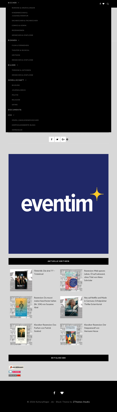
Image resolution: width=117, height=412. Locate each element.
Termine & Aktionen (21, 70)
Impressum (17, 130)
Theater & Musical (20, 50)
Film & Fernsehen (20, 45)
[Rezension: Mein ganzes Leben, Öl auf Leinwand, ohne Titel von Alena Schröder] (71, 280)
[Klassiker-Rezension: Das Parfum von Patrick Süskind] (21, 334)
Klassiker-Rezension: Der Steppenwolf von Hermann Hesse (95, 328)
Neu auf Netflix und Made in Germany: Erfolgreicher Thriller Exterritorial (95, 300)
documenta (14, 110)
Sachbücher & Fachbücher (25, 20)
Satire (15, 105)
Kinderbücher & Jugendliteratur (20, 14)
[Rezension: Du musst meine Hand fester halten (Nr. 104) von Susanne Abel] (21, 307)
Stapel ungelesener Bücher (25, 120)
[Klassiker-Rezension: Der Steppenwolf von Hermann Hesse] (71, 334)
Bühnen (12, 40)
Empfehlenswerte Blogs (23, 125)
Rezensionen (18, 30)
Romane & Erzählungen (23, 8)
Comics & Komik (19, 25)
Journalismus (19, 90)
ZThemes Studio (81, 402)
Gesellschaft (16, 80)
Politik (15, 95)
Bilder (12, 65)
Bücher (12, 3)
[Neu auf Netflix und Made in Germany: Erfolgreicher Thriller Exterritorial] (71, 307)
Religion (16, 100)
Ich (10, 115)
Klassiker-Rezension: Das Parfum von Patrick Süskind (45, 328)
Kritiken (16, 55)
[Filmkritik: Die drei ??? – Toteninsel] (21, 280)
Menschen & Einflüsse (22, 35)
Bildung (16, 85)
